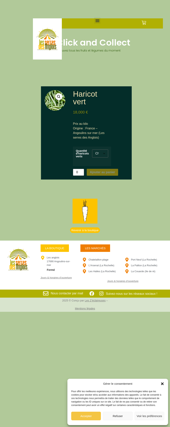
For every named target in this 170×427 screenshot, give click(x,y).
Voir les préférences (149, 416)
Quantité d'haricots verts (82, 153)
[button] (162, 384)
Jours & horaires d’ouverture (56, 277)
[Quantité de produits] (78, 172)
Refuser (118, 416)
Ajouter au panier (102, 172)
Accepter (86, 416)
